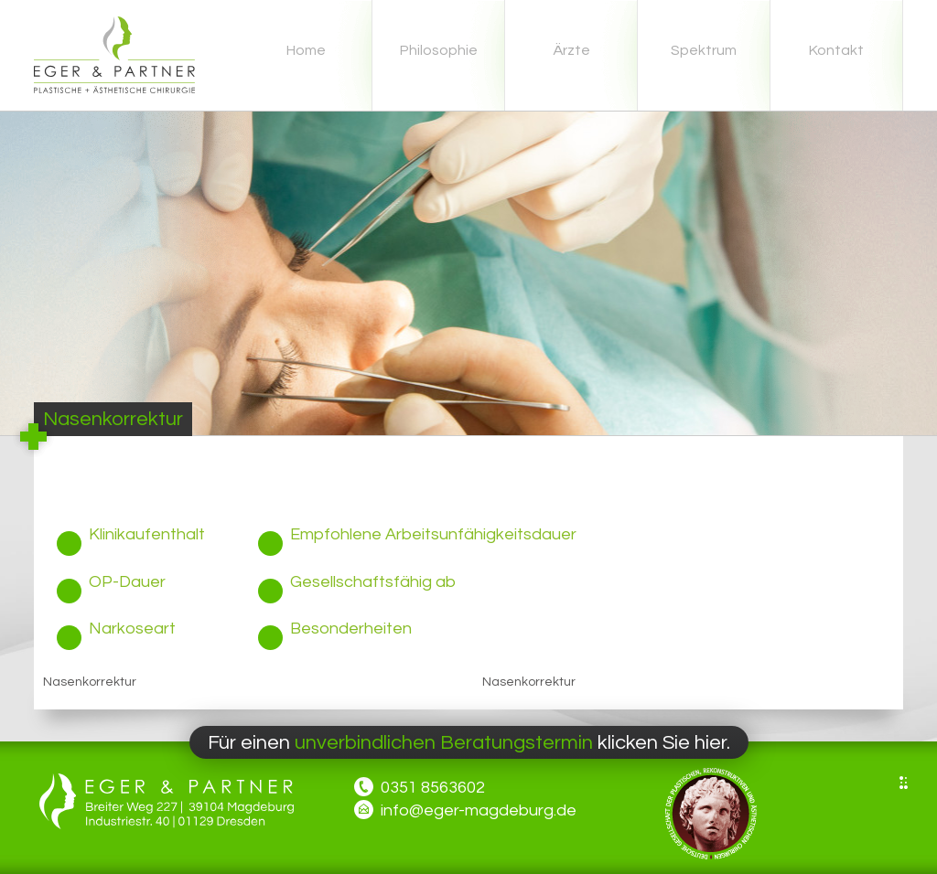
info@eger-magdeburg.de (478, 810)
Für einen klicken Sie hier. (469, 742)
